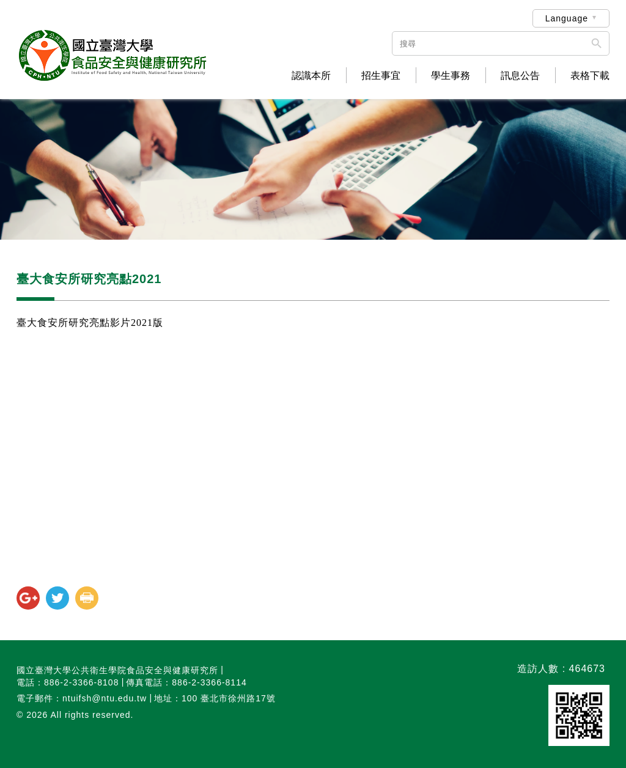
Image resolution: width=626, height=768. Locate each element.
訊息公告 (520, 76)
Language (566, 18)
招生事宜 (380, 76)
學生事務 (450, 76)
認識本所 (311, 76)
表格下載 (589, 76)
